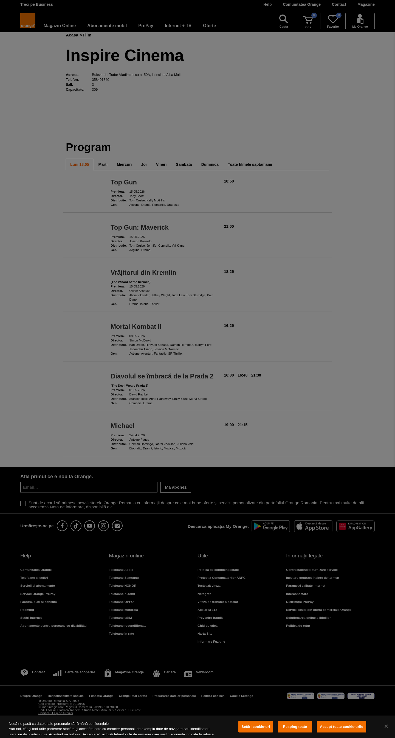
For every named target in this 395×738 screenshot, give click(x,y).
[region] (197, 727)
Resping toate (295, 727)
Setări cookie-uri (255, 727)
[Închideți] (386, 726)
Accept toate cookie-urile (341, 727)
